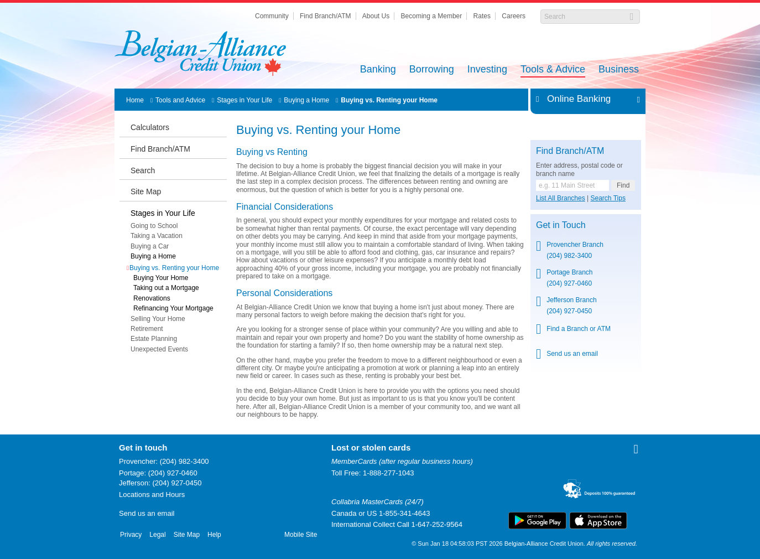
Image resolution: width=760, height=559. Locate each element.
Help (214, 535)
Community (272, 16)
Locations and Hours (152, 494)
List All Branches (560, 198)
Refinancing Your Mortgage (173, 308)
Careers (513, 16)
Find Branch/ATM (325, 16)
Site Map (146, 191)
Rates (482, 16)
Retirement (147, 329)
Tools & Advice (552, 70)
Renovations (151, 298)
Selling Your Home (158, 319)
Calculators (150, 127)
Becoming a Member (431, 16)
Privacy (131, 535)
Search (143, 170)
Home (135, 100)
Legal (157, 535)
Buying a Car (150, 246)
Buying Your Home (160, 278)
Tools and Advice (180, 100)
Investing (487, 70)
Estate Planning (154, 339)
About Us (375, 16)
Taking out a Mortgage (166, 288)
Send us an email (572, 354)
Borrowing (431, 70)
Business (618, 70)
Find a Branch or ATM (578, 329)
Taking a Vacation (157, 236)
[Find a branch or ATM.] (572, 185)
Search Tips (608, 198)
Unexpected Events (159, 349)
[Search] (584, 16)
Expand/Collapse (635, 99)
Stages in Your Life (244, 100)
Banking (378, 70)
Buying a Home (306, 100)
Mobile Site (300, 535)
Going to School (154, 226)
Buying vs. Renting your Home (389, 100)
